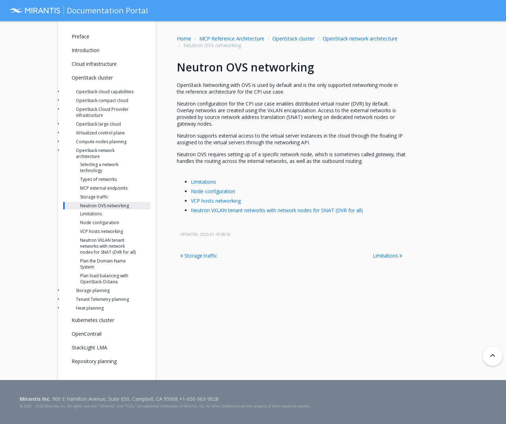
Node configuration (213, 191)
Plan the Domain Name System (103, 264)
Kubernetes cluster (93, 320)
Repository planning (94, 361)
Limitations (203, 181)
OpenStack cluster (293, 38)
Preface (80, 36)
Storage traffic (198, 255)
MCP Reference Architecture (231, 38)
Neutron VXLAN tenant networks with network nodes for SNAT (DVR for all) (277, 210)
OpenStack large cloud (98, 124)
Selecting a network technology (99, 167)
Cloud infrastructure (94, 64)
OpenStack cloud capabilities (105, 92)
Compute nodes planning (101, 142)
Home (184, 38)
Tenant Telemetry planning (102, 299)
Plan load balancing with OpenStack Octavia (104, 279)
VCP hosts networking (216, 200)
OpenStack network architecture (360, 38)
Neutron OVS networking (104, 206)
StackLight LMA (89, 347)
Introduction (85, 50)
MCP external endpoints (104, 188)
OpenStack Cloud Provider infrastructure (102, 112)
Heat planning (90, 308)
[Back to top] (492, 356)
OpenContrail (87, 333)
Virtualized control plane (100, 133)
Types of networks (98, 179)
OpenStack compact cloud (102, 100)
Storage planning (93, 290)
